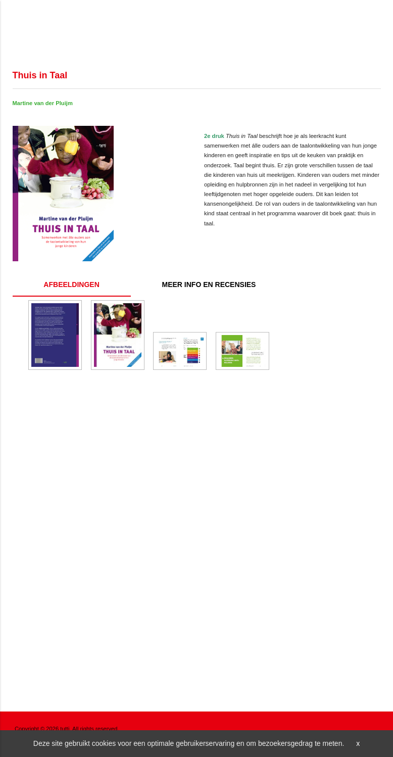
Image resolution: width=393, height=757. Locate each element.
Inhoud (209, 284)
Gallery (72, 284)
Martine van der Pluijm (43, 103)
